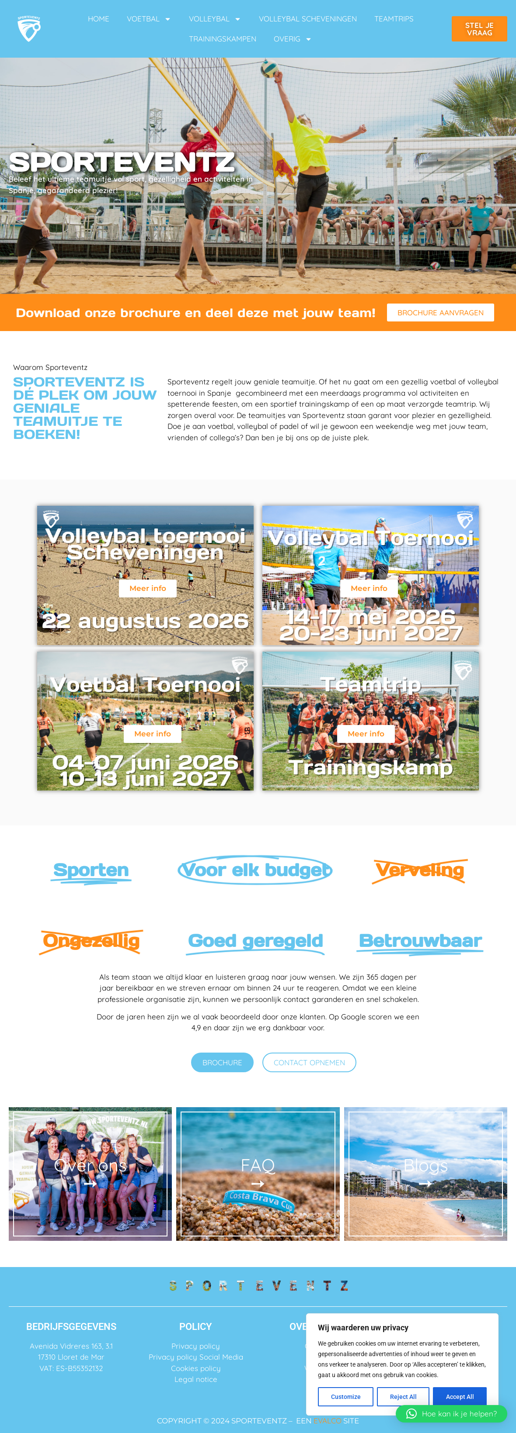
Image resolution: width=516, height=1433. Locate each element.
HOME (98, 18)
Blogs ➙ (425, 1174)
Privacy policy (195, 1345)
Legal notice (195, 1379)
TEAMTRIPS (394, 18)
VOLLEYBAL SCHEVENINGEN (308, 18)
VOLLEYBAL (215, 19)
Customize (346, 1396)
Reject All (403, 1396)
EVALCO (328, 1420)
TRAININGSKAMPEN (222, 38)
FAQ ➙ (258, 1174)
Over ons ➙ (90, 1174)
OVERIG (293, 39)
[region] (402, 1364)
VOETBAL (149, 19)
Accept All (460, 1396)
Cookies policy (196, 1368)
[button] (451, 1414)
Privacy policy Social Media (196, 1356)
